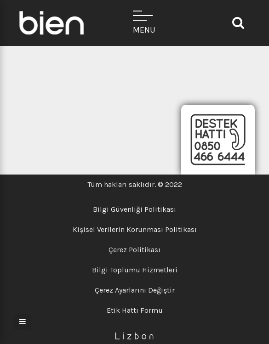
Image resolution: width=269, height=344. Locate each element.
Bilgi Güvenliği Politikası (134, 209)
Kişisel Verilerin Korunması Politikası (135, 229)
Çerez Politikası (134, 249)
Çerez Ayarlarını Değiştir (135, 290)
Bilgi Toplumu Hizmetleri (134, 269)
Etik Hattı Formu (135, 310)
